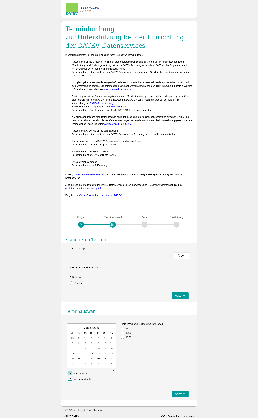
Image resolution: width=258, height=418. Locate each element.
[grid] (92, 345)
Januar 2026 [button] (91, 327)
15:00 (126, 333)
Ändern (182, 255)
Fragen (81, 217)
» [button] (111, 327)
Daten (144, 217)
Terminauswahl (113, 217)
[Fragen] (81, 225)
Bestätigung (177, 217)
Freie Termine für (142, 324)
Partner (76, 283)
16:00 (126, 337)
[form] (129, 282)
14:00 (126, 328)
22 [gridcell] (91, 353)
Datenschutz (174, 416)
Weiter (178, 295)
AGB (162, 416)
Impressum (188, 416)
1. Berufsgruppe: (78, 248)
